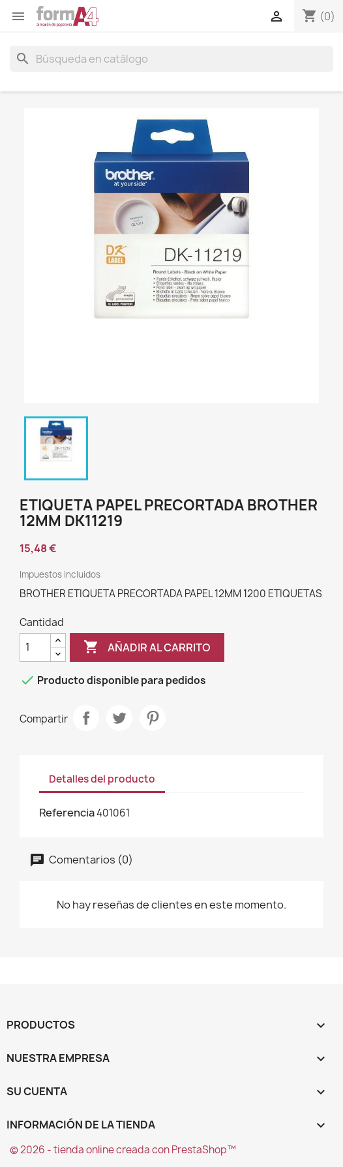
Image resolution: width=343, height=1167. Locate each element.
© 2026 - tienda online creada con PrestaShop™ (123, 1150)
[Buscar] (171, 59)
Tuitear (119, 718)
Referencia (67, 812)
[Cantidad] (35, 647)
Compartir (86, 718)
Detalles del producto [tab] (102, 779)
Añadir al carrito (147, 647)
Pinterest (153, 718)
